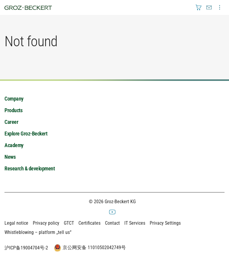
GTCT (69, 223)
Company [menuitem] (14, 98)
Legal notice (16, 223)
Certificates (89, 223)
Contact (112, 223)
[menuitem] (199, 7)
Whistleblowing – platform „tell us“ (37, 232)
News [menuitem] (10, 157)
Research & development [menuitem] (29, 168)
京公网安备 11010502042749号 (89, 248)
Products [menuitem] (13, 110)
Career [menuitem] (11, 122)
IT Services (134, 223)
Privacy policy (46, 223)
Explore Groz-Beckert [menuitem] (25, 133)
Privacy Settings (165, 223)
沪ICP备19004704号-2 (26, 248)
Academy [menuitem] (14, 145)
